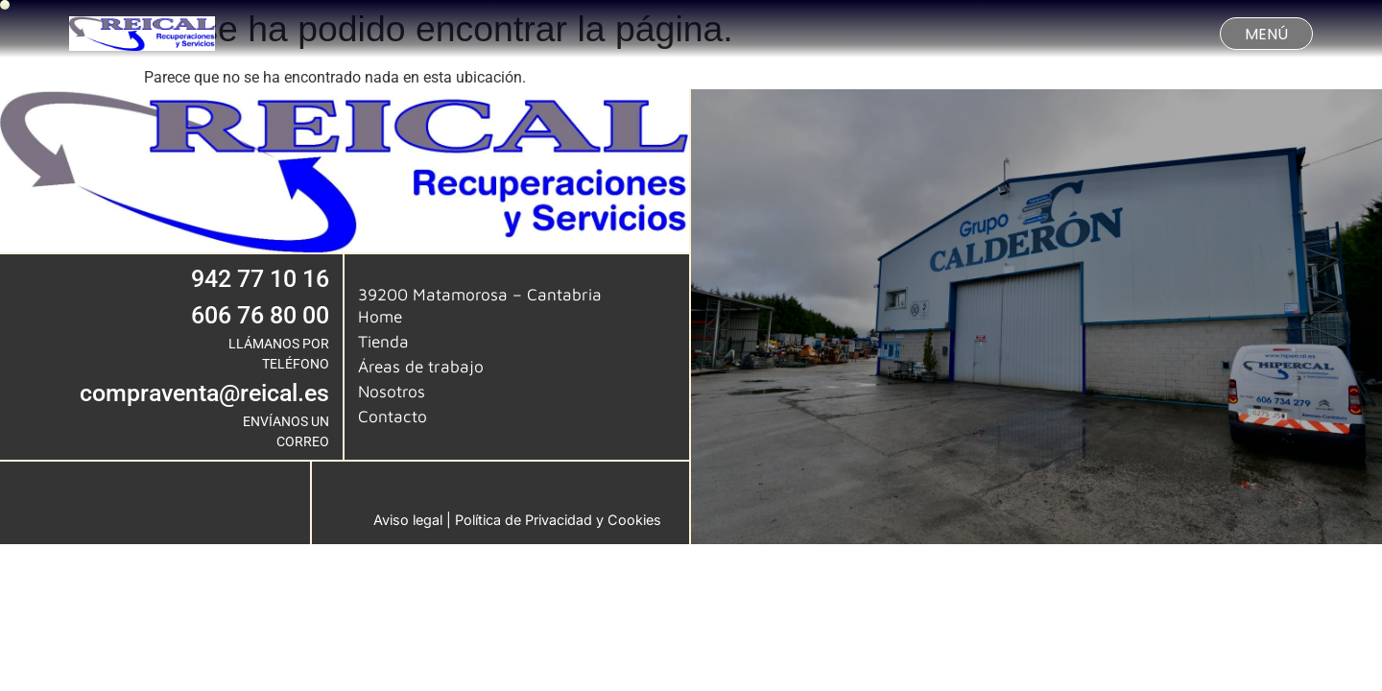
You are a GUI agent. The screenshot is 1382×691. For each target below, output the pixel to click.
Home (380, 316)
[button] (1266, 33)
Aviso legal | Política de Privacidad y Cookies (517, 520)
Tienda (383, 341)
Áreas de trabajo (421, 366)
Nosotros (391, 391)
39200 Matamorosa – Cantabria (480, 294)
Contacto (392, 416)
